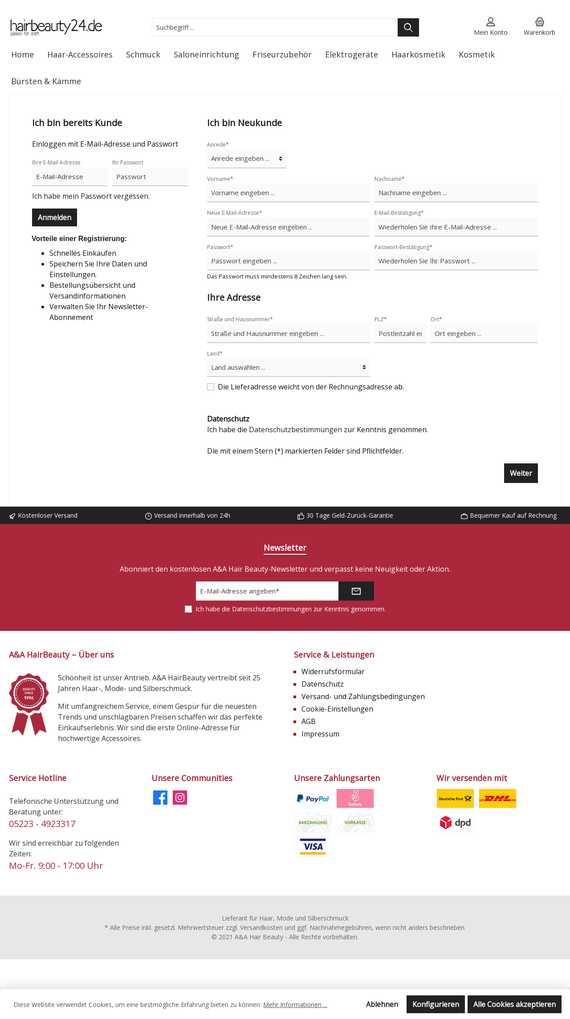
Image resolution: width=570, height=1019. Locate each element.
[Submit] (356, 591)
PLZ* (381, 319)
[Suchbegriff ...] (275, 27)
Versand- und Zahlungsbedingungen (363, 696)
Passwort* (220, 247)
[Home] (22, 54)
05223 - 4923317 (42, 824)
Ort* (436, 319)
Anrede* (218, 144)
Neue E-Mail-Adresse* (234, 213)
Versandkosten (261, 927)
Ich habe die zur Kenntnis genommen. (317, 424)
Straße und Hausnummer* (240, 319)
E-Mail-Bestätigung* (399, 213)
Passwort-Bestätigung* (403, 247)
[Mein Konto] (490, 27)
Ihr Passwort (127, 162)
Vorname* (220, 179)
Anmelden (54, 217)
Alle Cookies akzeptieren (514, 1004)
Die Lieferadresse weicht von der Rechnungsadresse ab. (311, 387)
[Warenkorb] (539, 27)
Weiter (521, 473)
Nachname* (390, 179)
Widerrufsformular (333, 671)
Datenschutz (322, 684)
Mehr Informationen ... (295, 1004)
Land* (215, 353)
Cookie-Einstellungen (337, 709)
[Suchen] (408, 27)
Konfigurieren (435, 1004)
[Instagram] (180, 797)
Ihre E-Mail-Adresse (56, 162)
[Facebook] (160, 797)
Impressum (320, 734)
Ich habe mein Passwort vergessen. (91, 196)
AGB (308, 721)
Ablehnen (382, 1004)
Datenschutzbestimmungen (295, 429)
